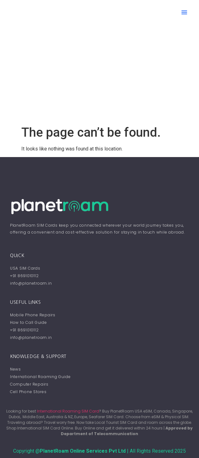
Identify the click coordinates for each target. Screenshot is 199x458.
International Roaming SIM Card (68, 411)
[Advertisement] (99, 78)
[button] (184, 12)
